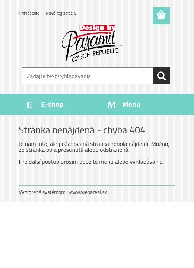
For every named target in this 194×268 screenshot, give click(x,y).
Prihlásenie (29, 12)
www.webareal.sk (87, 192)
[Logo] (92, 43)
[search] (161, 75)
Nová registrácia (61, 12)
